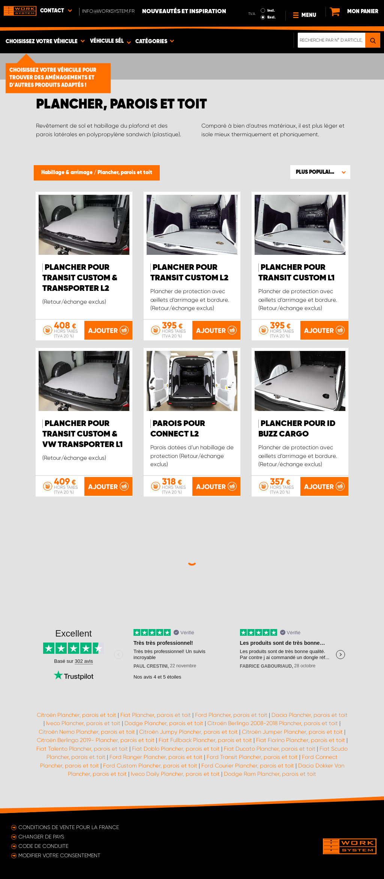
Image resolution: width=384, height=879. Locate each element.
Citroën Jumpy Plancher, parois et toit (188, 731)
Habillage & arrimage (67, 172)
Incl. (271, 10)
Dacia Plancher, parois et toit (310, 715)
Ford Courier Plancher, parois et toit (247, 765)
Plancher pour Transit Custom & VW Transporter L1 (82, 434)
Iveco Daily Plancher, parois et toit (175, 774)
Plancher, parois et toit (125, 172)
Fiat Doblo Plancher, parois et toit (176, 748)
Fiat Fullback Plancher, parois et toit (205, 740)
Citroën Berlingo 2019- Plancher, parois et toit (95, 740)
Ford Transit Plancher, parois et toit (252, 757)
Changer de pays (41, 837)
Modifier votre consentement (59, 855)
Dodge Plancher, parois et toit (163, 723)
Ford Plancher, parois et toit (231, 715)
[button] (320, 172)
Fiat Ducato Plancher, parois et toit (269, 748)
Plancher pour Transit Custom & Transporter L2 (79, 278)
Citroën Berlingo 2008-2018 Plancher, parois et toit (272, 723)
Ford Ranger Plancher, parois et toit (156, 757)
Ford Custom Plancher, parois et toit (150, 765)
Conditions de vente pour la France (68, 827)
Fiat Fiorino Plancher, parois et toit (300, 740)
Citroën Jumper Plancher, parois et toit (292, 731)
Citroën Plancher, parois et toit (76, 715)
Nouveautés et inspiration (184, 12)
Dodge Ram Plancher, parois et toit (270, 774)
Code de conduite (43, 846)
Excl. (271, 17)
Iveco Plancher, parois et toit (83, 723)
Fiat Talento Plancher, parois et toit (82, 748)
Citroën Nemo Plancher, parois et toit (87, 731)
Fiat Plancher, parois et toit (155, 715)
